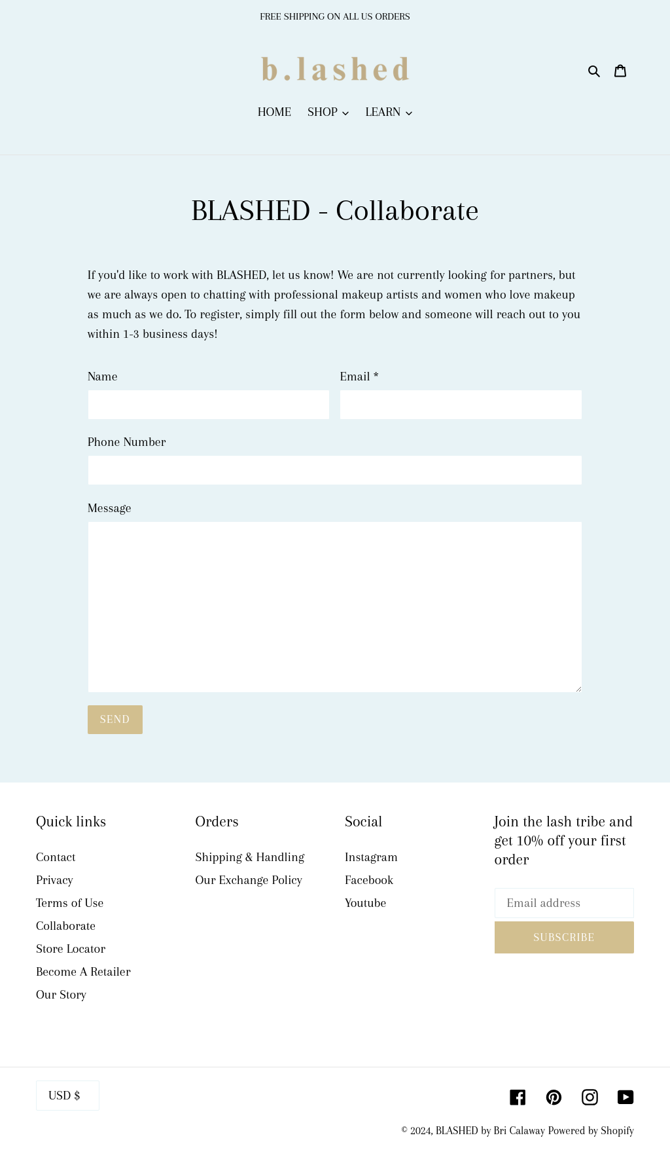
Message (110, 508)
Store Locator (70, 949)
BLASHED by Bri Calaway (490, 1130)
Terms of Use (69, 903)
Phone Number (127, 442)
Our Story (61, 995)
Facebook (369, 880)
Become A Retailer (83, 972)
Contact (55, 857)
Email (359, 376)
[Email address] (565, 903)
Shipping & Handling (250, 857)
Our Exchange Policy (249, 880)
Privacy (54, 880)
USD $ (64, 1095)
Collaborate (66, 926)
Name (103, 376)
